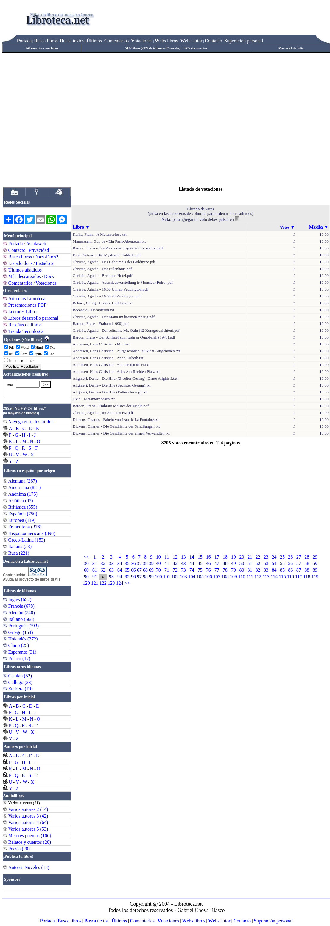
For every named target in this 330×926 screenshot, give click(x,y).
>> (127, 583)
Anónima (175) (23, 494)
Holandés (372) (23, 638)
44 (191, 563)
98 (145, 576)
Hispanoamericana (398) (31, 533)
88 (306, 570)
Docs (39, 256)
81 (250, 570)
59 (315, 563)
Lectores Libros (23, 311)
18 (225, 556)
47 (216, 563)
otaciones (141, 40)
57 (298, 563)
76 (208, 570)
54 (274, 563)
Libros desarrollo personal (33, 318)
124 (119, 583)
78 (225, 570)
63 (111, 570)
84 (274, 570)
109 (233, 576)
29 (315, 556)
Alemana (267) (22, 480)
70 (158, 570)
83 (266, 570)
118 (306, 576)
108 (225, 576)
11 (166, 556)
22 (258, 556)
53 (266, 563)
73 (183, 570)
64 (119, 570)
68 (145, 570)
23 (266, 556)
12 (175, 556)
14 (191, 556)
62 (103, 570)
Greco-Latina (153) (26, 539)
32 (103, 563)
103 (183, 576)
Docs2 (52, 256)
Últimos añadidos (25, 269)
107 (216, 576)
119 (315, 576)
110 (241, 576)
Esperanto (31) (22, 651)
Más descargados (24, 276)
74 (191, 570)
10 (158, 556)
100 (158, 576)
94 (119, 576)
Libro (78, 226)
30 (86, 563)
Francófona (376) (25, 526)
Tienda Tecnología (25, 331)
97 (139, 576)
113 (265, 576)
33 (111, 563)
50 (241, 563)
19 (233, 556)
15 (200, 556)
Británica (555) (22, 507)
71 (166, 570)
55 (282, 563)
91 (94, 576)
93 (111, 576)
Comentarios (20, 283)
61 (94, 570)
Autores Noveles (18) (28, 867)
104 (191, 576)
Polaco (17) (19, 658)
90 (86, 576)
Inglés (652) (20, 599)
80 (241, 570)
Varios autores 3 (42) (28, 815)
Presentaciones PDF (27, 305)
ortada (24, 40)
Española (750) (22, 513)
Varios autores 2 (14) (28, 809)
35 (127, 563)
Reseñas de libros (25, 324)
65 (127, 570)
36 (133, 563)
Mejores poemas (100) (29, 835)
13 (183, 556)
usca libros (46, 40)
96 (133, 576)
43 (183, 563)
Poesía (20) (19, 848)
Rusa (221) (18, 553)
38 (145, 563)
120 (86, 583)
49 (233, 563)
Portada (15, 243)
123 (111, 583)
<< (86, 556)
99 (151, 576)
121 (94, 583)
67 (139, 570)
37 (139, 563)
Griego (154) (20, 632)
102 (175, 576)
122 (103, 583)
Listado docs (20, 263)
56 (290, 563)
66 (133, 570)
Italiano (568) (21, 619)
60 (86, 570)
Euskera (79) (20, 688)
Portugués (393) (23, 625)
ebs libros (166, 40)
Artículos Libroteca (27, 298)
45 (200, 563)
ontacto (213, 40)
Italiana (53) (20, 546)
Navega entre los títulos (31, 421)
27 (298, 556)
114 (274, 576)
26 (290, 556)
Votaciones (46, 283)
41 (166, 563)
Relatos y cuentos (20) (29, 842)
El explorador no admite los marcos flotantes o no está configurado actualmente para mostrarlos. (32, 388)
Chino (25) (18, 645)
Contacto (17, 250)
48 (225, 563)
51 (250, 563)
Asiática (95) (20, 500)
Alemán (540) (21, 612)
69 (151, 570)
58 (306, 563)
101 (166, 576)
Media (316, 227)
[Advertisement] (61, 117)
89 (315, 570)
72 (175, 570)
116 (290, 576)
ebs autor (191, 40)
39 (151, 563)
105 (200, 576)
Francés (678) (21, 606)
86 (290, 570)
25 (282, 556)
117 (298, 576)
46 (208, 563)
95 (127, 576)
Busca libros (20, 256)
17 (216, 556)
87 (298, 570)
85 (282, 570)
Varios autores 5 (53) (28, 829)
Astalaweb (36, 243)
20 (241, 556)
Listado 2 (45, 263)
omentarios (116, 40)
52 (258, 563)
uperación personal (243, 40)
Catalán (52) (20, 675)
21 (250, 556)
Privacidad (39, 250)
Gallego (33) (20, 682)
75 (200, 570)
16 (208, 556)
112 (257, 576)
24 (274, 556)
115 (282, 576)
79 (233, 570)
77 (216, 570)
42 (175, 563)
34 (119, 563)
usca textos (72, 40)
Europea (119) (21, 520)
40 (158, 563)
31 (94, 563)
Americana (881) (24, 487)
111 (249, 576)
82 (258, 570)
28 (306, 556)
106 (208, 576)
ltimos (94, 40)
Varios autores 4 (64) (28, 822)
